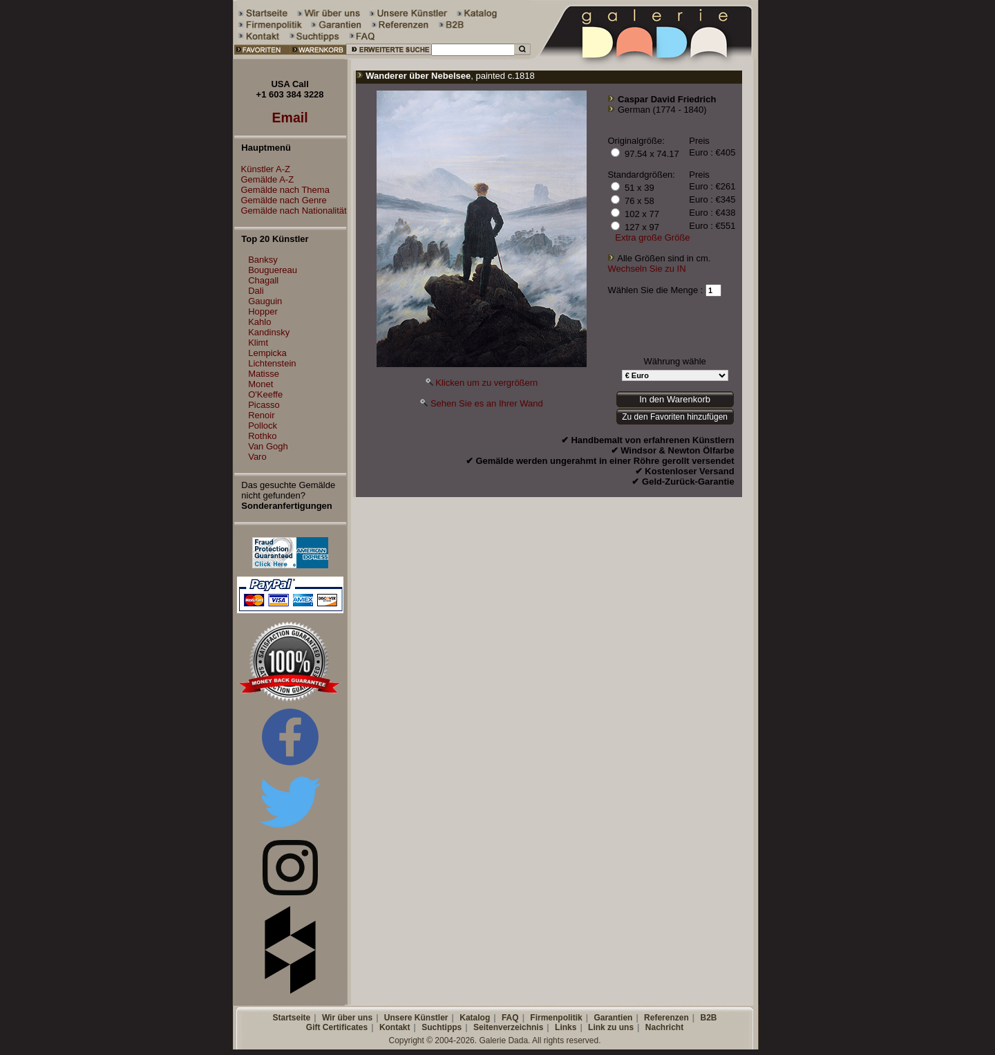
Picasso (264, 405)
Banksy (263, 259)
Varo (257, 456)
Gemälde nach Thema (282, 190)
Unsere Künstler (416, 1018)
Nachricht (664, 1027)
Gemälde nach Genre (280, 200)
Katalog (474, 1018)
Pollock (262, 425)
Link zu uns (611, 1027)
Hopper (263, 311)
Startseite (291, 1018)
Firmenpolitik (556, 1018)
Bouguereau (272, 270)
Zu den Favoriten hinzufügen (675, 417)
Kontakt (394, 1027)
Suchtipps (441, 1027)
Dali (255, 291)
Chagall (263, 280)
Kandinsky (269, 332)
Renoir (261, 415)
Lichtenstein (272, 363)
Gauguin (265, 301)
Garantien (613, 1018)
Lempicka (267, 353)
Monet (260, 384)
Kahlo (259, 322)
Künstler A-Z (262, 169)
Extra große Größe (652, 237)
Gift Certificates (337, 1027)
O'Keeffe (265, 394)
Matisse (263, 373)
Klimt (258, 342)
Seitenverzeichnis (508, 1027)
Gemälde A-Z (264, 179)
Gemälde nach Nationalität (290, 210)
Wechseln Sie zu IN (646, 268)
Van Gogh (268, 446)
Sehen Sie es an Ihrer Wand (486, 403)
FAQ (510, 1018)
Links (565, 1027)
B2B (708, 1018)
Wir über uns (347, 1018)
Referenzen (666, 1018)
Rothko (262, 436)
